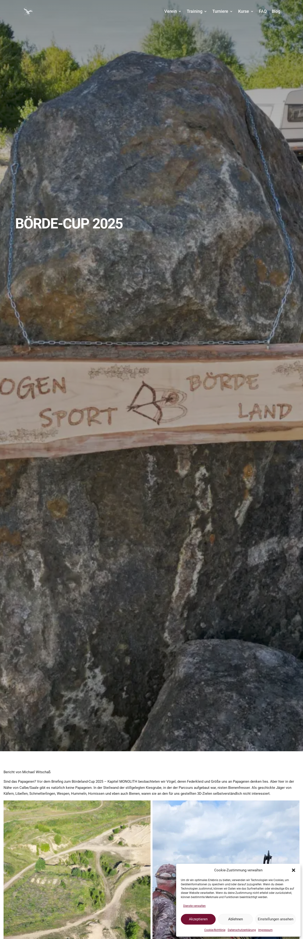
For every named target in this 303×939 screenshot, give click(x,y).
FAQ (263, 11)
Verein (170, 11)
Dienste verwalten (194, 906)
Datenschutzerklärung (242, 930)
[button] (293, 870)
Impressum (265, 930)
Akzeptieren (198, 919)
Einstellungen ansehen (275, 919)
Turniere (220, 11)
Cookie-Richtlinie (214, 930)
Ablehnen (235, 919)
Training (194, 11)
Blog (276, 11)
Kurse (243, 11)
